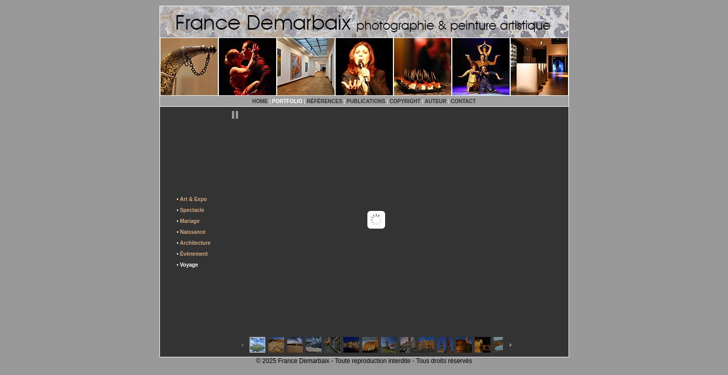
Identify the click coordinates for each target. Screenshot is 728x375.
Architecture (195, 243)
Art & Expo (193, 199)
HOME (260, 101)
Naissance (192, 232)
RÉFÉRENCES (324, 101)
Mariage (190, 221)
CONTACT (463, 101)
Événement (193, 254)
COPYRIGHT (405, 101)
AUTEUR (436, 101)
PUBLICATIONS (366, 101)
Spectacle (192, 210)
